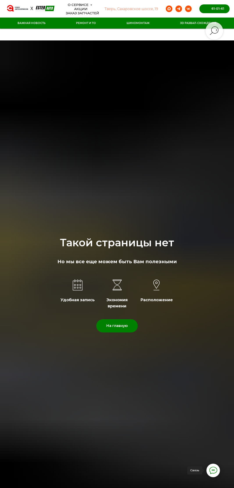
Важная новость (32, 23)
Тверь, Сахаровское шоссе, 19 (131, 9)
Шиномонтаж (138, 23)
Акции (81, 9)
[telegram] (178, 8)
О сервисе (78, 5)
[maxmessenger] (169, 8)
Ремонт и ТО (86, 23)
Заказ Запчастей (82, 13)
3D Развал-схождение (198, 23)
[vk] (188, 8)
